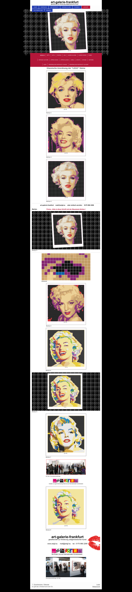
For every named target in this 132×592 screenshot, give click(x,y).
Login (98, 584)
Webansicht (96, 586)
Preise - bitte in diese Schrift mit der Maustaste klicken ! (66, 209)
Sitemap (46, 584)
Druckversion (37, 584)
